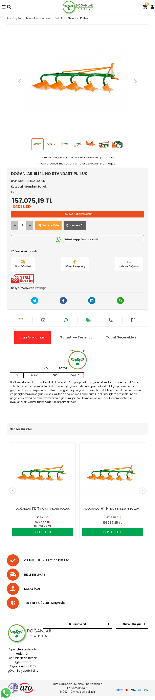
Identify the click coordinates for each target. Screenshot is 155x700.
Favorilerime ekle (24, 251)
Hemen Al (74, 225)
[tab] (32, 337)
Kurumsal (77, 624)
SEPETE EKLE (43, 532)
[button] (19, 81)
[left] (12, 490)
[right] (142, 490)
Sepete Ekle (48, 225)
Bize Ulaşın (132, 624)
